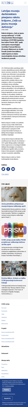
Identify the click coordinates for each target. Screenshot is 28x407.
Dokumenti (4, 353)
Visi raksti (5, 174)
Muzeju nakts (5, 360)
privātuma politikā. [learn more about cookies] (9, 386)
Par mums (3, 307)
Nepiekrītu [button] (7, 398)
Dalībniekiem (4, 370)
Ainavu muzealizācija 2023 (7, 341)
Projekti (3, 328)
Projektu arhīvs (5, 335)
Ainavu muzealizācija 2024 (7, 338)
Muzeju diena (4, 323)
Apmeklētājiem (5, 373)
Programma (4, 364)
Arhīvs (2, 376)
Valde (2, 314)
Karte (2, 367)
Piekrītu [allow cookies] (6, 390)
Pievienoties (4, 311)
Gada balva (4, 317)
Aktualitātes (5, 346)
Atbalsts (3, 320)
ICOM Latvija (5, 304)
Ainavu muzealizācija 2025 (7, 332)
